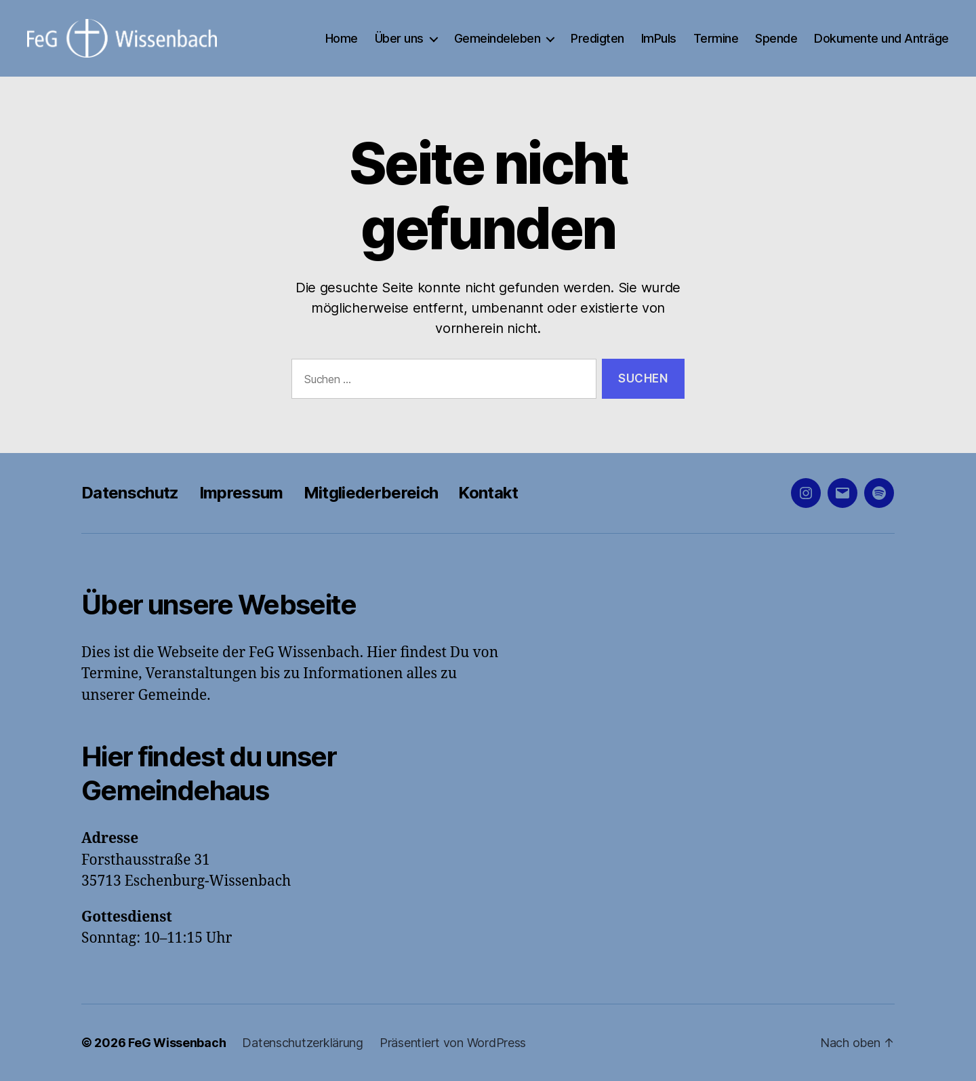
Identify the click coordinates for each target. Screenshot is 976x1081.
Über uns (399, 38)
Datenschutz (130, 493)
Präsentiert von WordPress (453, 1043)
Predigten (597, 38)
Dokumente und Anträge (881, 38)
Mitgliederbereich (371, 493)
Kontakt (488, 493)
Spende (776, 38)
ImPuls (658, 38)
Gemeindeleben (497, 38)
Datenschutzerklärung (302, 1043)
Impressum (241, 493)
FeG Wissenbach (177, 1043)
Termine (716, 38)
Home (341, 38)
